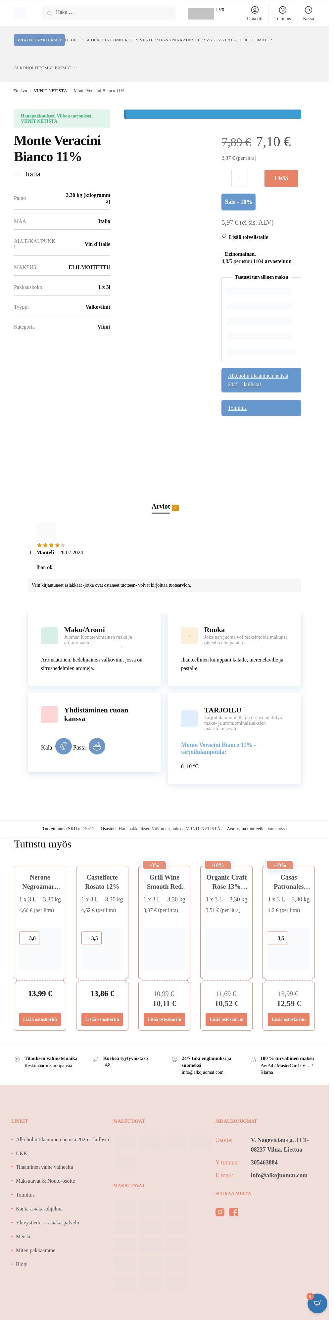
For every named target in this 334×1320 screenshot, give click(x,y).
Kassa (308, 13)
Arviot (161, 491)
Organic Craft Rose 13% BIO (227, 871)
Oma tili (254, 13)
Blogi (22, 1248)
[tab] (164, 483)
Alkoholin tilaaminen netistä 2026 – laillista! (63, 1123)
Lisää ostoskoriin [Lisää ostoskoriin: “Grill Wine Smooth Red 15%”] (164, 1003)
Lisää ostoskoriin (281, 165)
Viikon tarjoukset (168, 812)
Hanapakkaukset (134, 812)
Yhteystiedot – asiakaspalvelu (47, 1206)
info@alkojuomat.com (279, 1159)
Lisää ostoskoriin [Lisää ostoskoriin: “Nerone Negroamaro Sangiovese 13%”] (40, 1003)
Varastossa (277, 812)
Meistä (23, 1220)
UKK (21, 1137)
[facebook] (233, 1197)
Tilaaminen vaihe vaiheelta (44, 1151)
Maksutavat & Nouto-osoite (45, 1165)
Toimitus (282, 13)
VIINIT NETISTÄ (50, 74)
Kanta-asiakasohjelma (39, 1193)
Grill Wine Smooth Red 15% (164, 871)
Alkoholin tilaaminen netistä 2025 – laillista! (258, 364)
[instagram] (219, 1197)
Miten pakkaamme (36, 1234)
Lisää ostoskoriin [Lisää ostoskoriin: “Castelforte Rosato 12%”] (102, 1003)
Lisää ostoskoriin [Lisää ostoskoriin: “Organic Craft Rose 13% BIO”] (226, 1003)
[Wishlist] (248, 221)
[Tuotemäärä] (239, 162)
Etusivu (20, 74)
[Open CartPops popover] (317, 1303)
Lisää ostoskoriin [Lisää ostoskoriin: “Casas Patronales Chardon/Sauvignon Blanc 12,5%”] (289, 1003)
